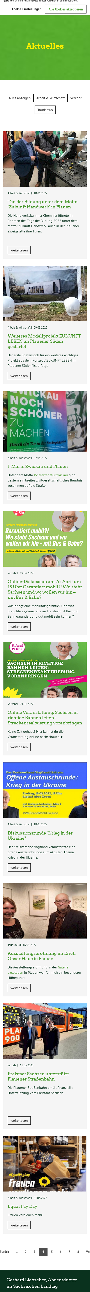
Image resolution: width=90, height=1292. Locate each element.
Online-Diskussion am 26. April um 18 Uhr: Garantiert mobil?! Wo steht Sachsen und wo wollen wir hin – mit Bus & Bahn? (45, 589)
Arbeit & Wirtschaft (50, 98)
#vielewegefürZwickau (51, 475)
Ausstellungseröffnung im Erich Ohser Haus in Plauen (42, 955)
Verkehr (75, 98)
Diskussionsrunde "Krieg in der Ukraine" (40, 835)
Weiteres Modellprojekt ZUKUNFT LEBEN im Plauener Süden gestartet (44, 341)
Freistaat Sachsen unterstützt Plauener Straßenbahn (38, 1076)
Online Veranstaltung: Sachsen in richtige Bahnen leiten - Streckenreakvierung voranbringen (45, 717)
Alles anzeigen (20, 98)
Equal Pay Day (22, 1206)
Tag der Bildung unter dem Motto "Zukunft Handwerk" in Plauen (43, 204)
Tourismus (45, 109)
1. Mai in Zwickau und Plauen (38, 466)
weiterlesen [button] (19, 250)
